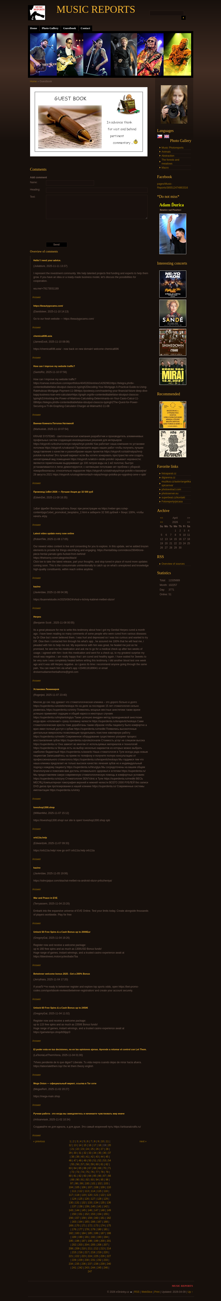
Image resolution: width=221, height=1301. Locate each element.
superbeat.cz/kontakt (173, 497)
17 (94, 1145)
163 (74, 1221)
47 (75, 1160)
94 (97, 1179)
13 (75, 1145)
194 (106, 1237)
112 (80, 1191)
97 (71, 1183)
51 (94, 1160)
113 (87, 1191)
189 (74, 1237)
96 (107, 1179)
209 (77, 1248)
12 (70, 1145)
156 (71, 1217)
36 (104, 1152)
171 (83, 1225)
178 (87, 1229)
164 (80, 1221)
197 (83, 1240)
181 (106, 1229)
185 (90, 1233)
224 (90, 1256)
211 (90, 1248)
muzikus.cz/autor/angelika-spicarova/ (176, 483)
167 (99, 1221)
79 (107, 1172)
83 (84, 1175)
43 (97, 1156)
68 (94, 1168)
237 (90, 1263)
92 (87, 1179)
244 (93, 1267)
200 (102, 1240)
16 (89, 1145)
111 (74, 1191)
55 (72, 1164)
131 (77, 1202)
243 (87, 1267)
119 (83, 1194)
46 (70, 1160)
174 (102, 1225)
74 (82, 1172)
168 (106, 1221)
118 (77, 1194)
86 (99, 1175)
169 (71, 1225)
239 (102, 1263)
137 (74, 1206)
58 (87, 1164)
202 (74, 1244)
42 (92, 1156)
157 (77, 1217)
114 (93, 1191)
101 (93, 1183)
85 (94, 1175)
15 (84, 1145)
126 (87, 1198)
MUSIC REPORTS (96, 9)
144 (77, 1210)
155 (106, 1214)
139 (87, 1206)
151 (80, 1214)
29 (70, 1152)
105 (77, 1187)
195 (71, 1240)
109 (102, 1187)
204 (87, 1244)
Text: (32, 196)
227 (109, 1256)
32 (84, 1152)
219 (99, 1252)
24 (87, 1149)
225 (96, 1256)
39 (77, 1156)
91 (82, 1179)
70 (104, 1168)
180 (99, 1229)
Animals (166, 151)
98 (76, 1183)
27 (102, 1149)
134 (96, 1202)
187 (102, 1233)
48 (80, 1160)
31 (80, 1152)
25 (92, 1149)
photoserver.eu (170, 493)
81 (75, 1175)
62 (107, 1164)
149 (109, 1210)
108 (96, 1187)
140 (93, 1206)
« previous (39, 1141)
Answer (36, 297)
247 (90, 1271)
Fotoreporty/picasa (172, 501)
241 (74, 1267)
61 (102, 1164)
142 (106, 1206)
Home (33, 28)
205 (93, 1244)
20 (109, 1145)
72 (72, 1172)
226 (102, 1256)
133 (90, 1202)
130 (71, 1202)
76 (92, 1172)
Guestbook (69, 28)
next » (143, 1141)
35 (99, 1152)
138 (80, 1206)
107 (90, 1187)
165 (87, 1221)
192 (93, 1237)
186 (96, 1233)
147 (96, 1210)
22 (77, 1149)
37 (109, 1152)
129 (106, 1198)
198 (90, 1240)
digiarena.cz (168, 477)
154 (99, 1214)
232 (99, 1259)
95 (102, 1179)
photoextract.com (171, 489)
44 (102, 1156)
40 (82, 1156)
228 (74, 1259)
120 (90, 1194)
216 (80, 1252)
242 (80, 1267)
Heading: (35, 189)
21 (72, 1149)
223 (83, 1256)
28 (107, 1149)
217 (87, 1252)
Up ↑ (190, 1291)
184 (83, 1233)
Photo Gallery (50, 28)
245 (99, 1267)
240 (109, 1263)
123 (109, 1194)
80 (70, 1175)
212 (96, 1248)
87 (104, 1175)
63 (70, 1168)
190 (80, 1237)
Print (157, 1291)
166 (93, 1221)
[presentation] (90, 230)
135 (102, 1202)
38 (72, 1156)
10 (102, 1141)
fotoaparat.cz (169, 473)
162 (109, 1217)
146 (90, 1210)
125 (80, 1198)
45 (107, 1156)
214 (109, 1248)
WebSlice (147, 1291)
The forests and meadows (170, 161)
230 (87, 1259)
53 (104, 1160)
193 (99, 1237)
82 (80, 1175)
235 (77, 1263)
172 (90, 1225)
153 (93, 1214)
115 (99, 1191)
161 (102, 1217)
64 (75, 1168)
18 (99, 1145)
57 (82, 1164)
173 (96, 1225)
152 (87, 1214)
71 (109, 1168)
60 (97, 1164)
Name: (34, 182)
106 (83, 1187)
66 (84, 1168)
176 (74, 1229)
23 (82, 1149)
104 (71, 1187)
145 (83, 1210)
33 (89, 1152)
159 (90, 1217)
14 (80, 1145)
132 (83, 1202)
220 (106, 1252)
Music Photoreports (172, 147)
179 (93, 1229)
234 (71, 1263)
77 (97, 1172)
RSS (136, 1291)
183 (77, 1233)
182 (71, 1233)
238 (96, 1263)
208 (71, 1248)
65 (80, 1168)
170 (77, 1225)
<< (161, 517)
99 (81, 1183)
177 (80, 1229)
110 (109, 1187)
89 (72, 1179)
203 (80, 1244)
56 (77, 1164)
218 (93, 1252)
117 (71, 1194)
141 (99, 1206)
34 (94, 1152)
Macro (165, 167)
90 (77, 1179)
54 (109, 1160)
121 (96, 1194)
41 (87, 1156)
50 (89, 1160)
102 (99, 1183)
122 (102, 1194)
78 (102, 1172)
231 (93, 1259)
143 (71, 1210)
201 (109, 1240)
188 (109, 1233)
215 (74, 1252)
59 (92, 1164)
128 (99, 1198)
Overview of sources (173, 563)
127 (93, 1198)
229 (80, 1259)
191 (87, 1237)
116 (106, 1191)
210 (83, 1248)
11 (107, 1141)
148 (102, 1210)
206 (99, 1244)
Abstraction (168, 155)
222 (77, 1256)
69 (99, 1168)
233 (106, 1259)
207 (106, 1244)
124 (74, 1198)
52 (99, 1160)
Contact (85, 28)
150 (74, 1214)
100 (87, 1183)
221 (71, 1256)
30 (75, 1152)
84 (89, 1175)
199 (96, 1240)
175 (109, 1225)
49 (84, 1160)
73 (77, 1172)
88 (109, 1175)
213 (102, 1248)
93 (92, 1179)
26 (97, 1149)
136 (109, 1202)
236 (83, 1263)
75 (87, 1172)
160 (96, 1217)
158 (83, 1217)
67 (89, 1168)
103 (106, 1183)
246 (106, 1267)
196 (77, 1240)
